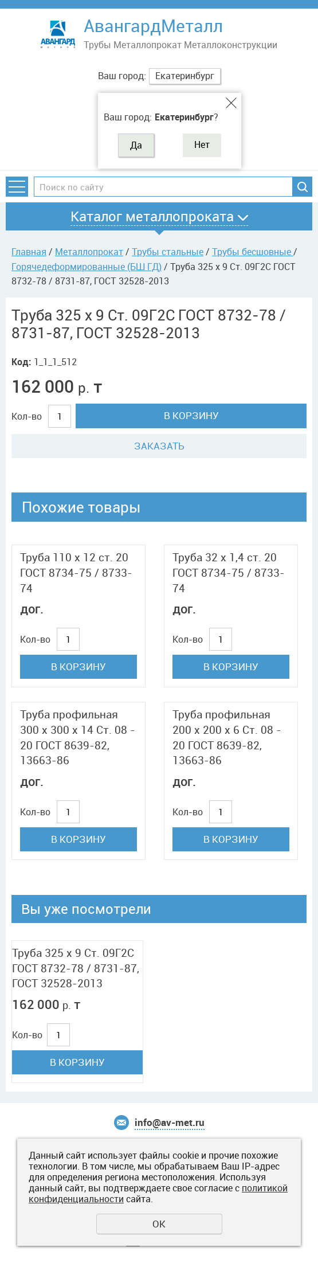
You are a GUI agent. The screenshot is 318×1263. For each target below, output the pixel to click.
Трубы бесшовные (252, 251)
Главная (28, 251)
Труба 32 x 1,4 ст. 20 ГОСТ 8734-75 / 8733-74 (228, 572)
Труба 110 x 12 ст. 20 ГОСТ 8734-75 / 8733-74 (76, 572)
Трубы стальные (167, 251)
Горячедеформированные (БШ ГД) (86, 266)
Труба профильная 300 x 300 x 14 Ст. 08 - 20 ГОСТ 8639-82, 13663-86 (77, 737)
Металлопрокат (89, 251)
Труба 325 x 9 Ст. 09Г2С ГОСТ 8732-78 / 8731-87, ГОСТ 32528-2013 (75, 968)
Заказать (159, 445)
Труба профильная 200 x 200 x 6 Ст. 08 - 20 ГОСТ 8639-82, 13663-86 (226, 737)
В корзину (191, 415)
